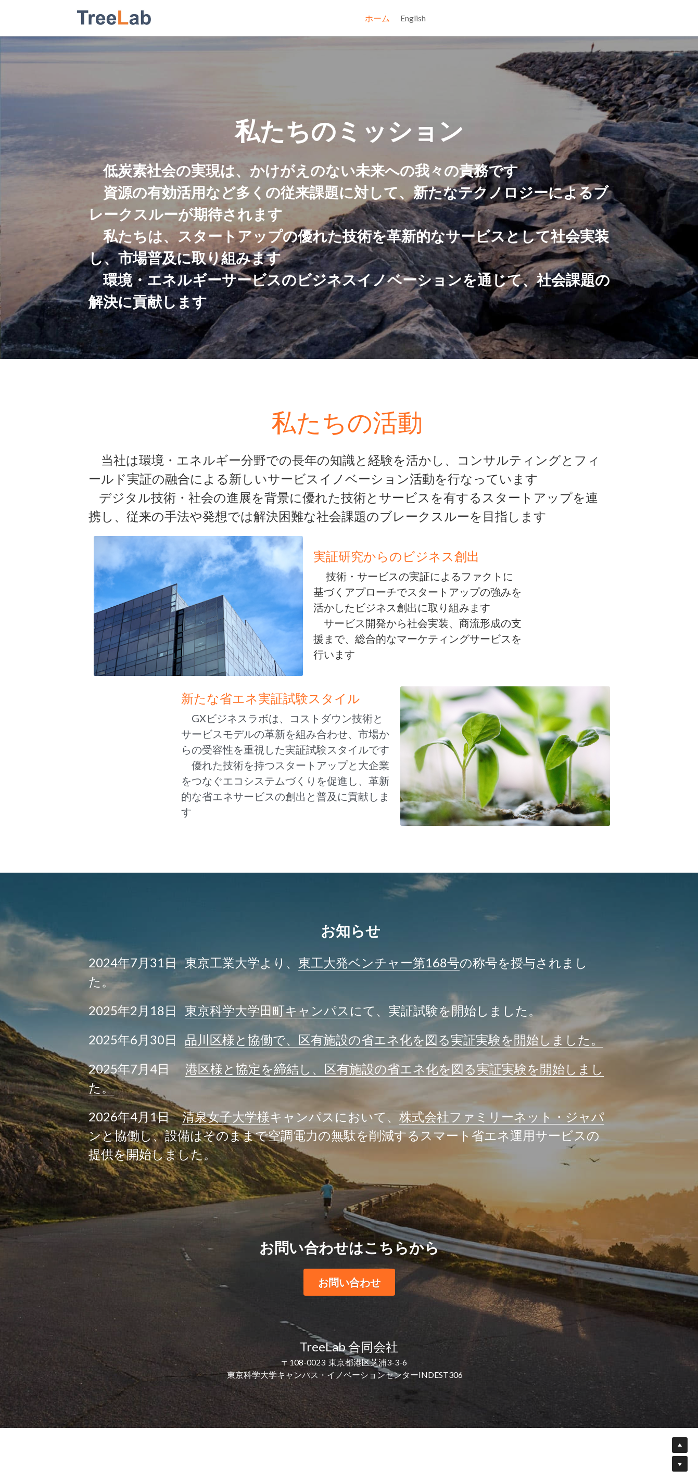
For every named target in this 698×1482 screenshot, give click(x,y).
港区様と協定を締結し (248, 1122)
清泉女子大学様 (226, 1170)
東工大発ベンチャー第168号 (379, 1016)
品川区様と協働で (235, 1093)
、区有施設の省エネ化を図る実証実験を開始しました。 (444, 1093)
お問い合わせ (349, 1336)
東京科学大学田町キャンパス (267, 1064)
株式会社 (424, 1170)
